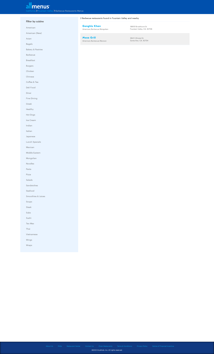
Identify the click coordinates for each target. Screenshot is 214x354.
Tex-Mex (30, 223)
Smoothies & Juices (35, 196)
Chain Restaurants (105, 346)
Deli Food (30, 87)
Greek (29, 103)
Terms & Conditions (124, 346)
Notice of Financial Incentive (163, 346)
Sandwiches (32, 185)
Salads (29, 179)
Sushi (28, 217)
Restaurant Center (73, 346)
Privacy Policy (142, 346)
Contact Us (89, 346)
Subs (28, 212)
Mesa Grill (89, 37)
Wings (29, 239)
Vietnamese (31, 234)
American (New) (34, 33)
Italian (29, 130)
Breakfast (30, 60)
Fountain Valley (45, 11)
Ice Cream (31, 120)
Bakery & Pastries (34, 49)
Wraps (29, 245)
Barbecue (30, 54)
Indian (29, 125)
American (30, 27)
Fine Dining (31, 98)
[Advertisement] (42, 297)
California (31, 11)
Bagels (29, 43)
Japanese (30, 136)
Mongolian (31, 158)
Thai (28, 228)
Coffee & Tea (32, 81)
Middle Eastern (33, 152)
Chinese (30, 76)
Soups (29, 201)
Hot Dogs (30, 114)
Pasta (28, 169)
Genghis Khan (91, 26)
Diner (28, 92)
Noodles (30, 163)
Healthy (30, 109)
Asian (29, 38)
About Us (49, 346)
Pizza (28, 174)
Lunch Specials (33, 141)
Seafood (30, 190)
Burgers (29, 65)
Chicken (30, 71)
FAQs (60, 346)
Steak (28, 207)
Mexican (30, 147)
